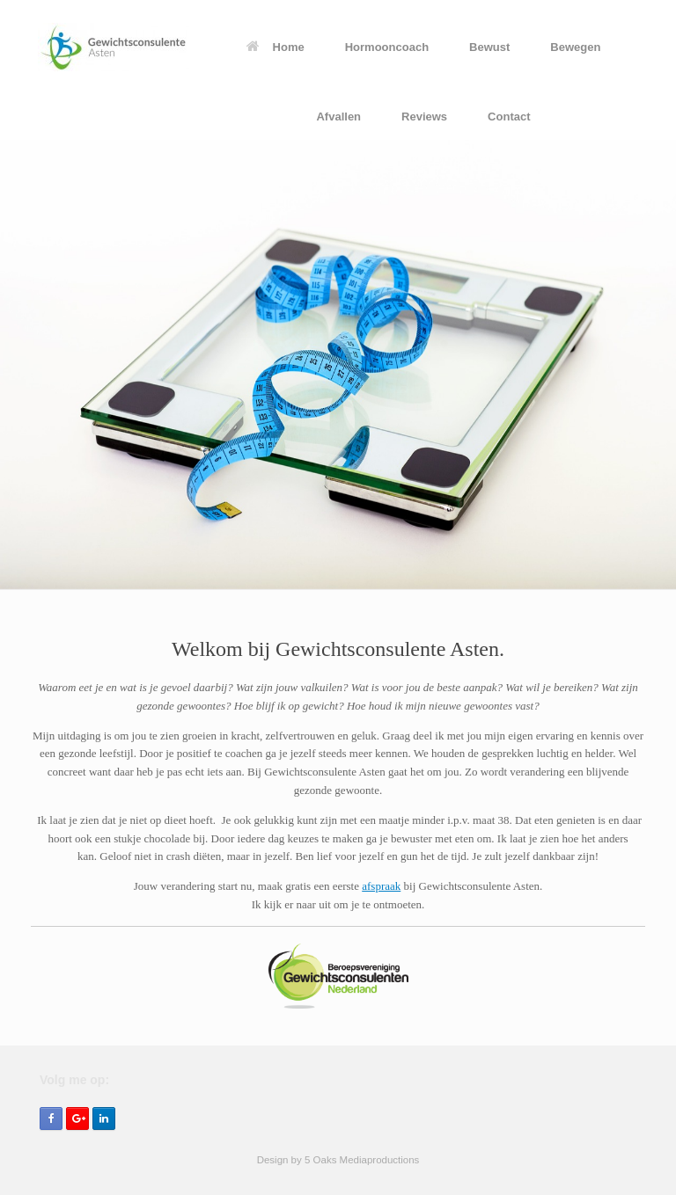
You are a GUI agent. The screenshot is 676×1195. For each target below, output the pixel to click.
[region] (338, 365)
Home (275, 47)
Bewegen (575, 47)
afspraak (381, 886)
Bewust (489, 47)
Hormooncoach (387, 47)
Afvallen (338, 116)
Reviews (424, 116)
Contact (509, 116)
